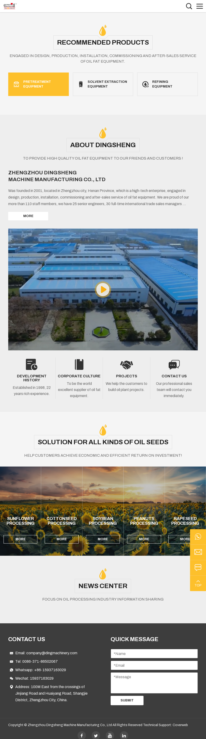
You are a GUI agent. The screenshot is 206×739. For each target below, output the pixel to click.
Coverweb (180, 720)
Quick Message (134, 635)
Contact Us (26, 635)
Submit (127, 695)
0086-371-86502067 (40, 657)
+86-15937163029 (50, 665)
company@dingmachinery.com (51, 648)
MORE (28, 216)
